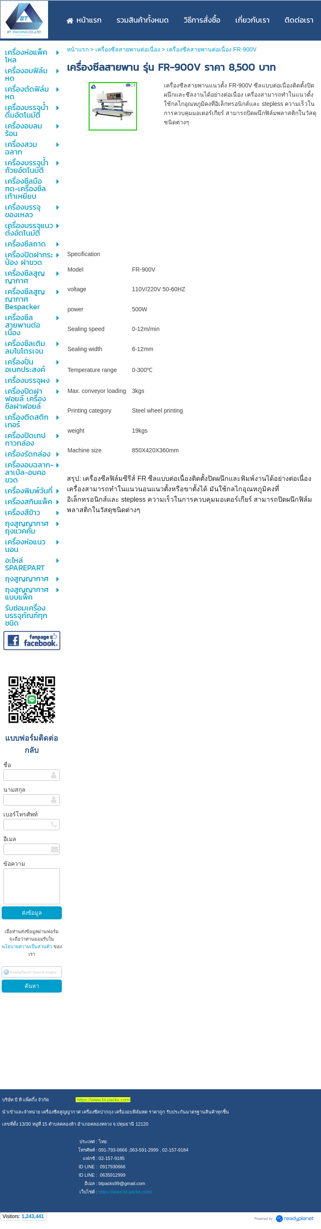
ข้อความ (14, 863)
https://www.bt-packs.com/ (125, 1191)
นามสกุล (14, 789)
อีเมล (9, 839)
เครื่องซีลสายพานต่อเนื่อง (127, 49)
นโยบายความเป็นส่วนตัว (27, 946)
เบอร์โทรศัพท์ (20, 814)
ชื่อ (7, 765)
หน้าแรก (78, 49)
